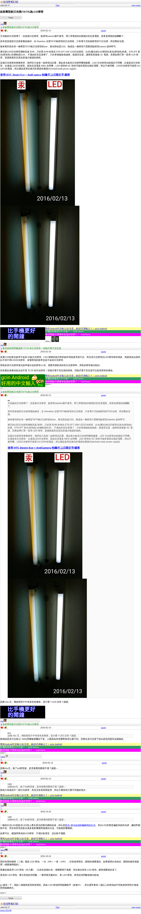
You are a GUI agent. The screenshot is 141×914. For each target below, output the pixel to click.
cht (4, 2)
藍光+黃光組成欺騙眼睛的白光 (80, 825)
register (138, 5)
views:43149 (6, 910)
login (133, 5)
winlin (4, 757)
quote (103, 30)
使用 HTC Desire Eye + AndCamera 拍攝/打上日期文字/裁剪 (35, 74)
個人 (13, 2)
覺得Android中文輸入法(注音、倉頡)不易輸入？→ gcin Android (76, 328)
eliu (16, 2)
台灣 (8, 2)
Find (57, 5)
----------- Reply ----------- (11, 18)
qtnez (4, 850)
